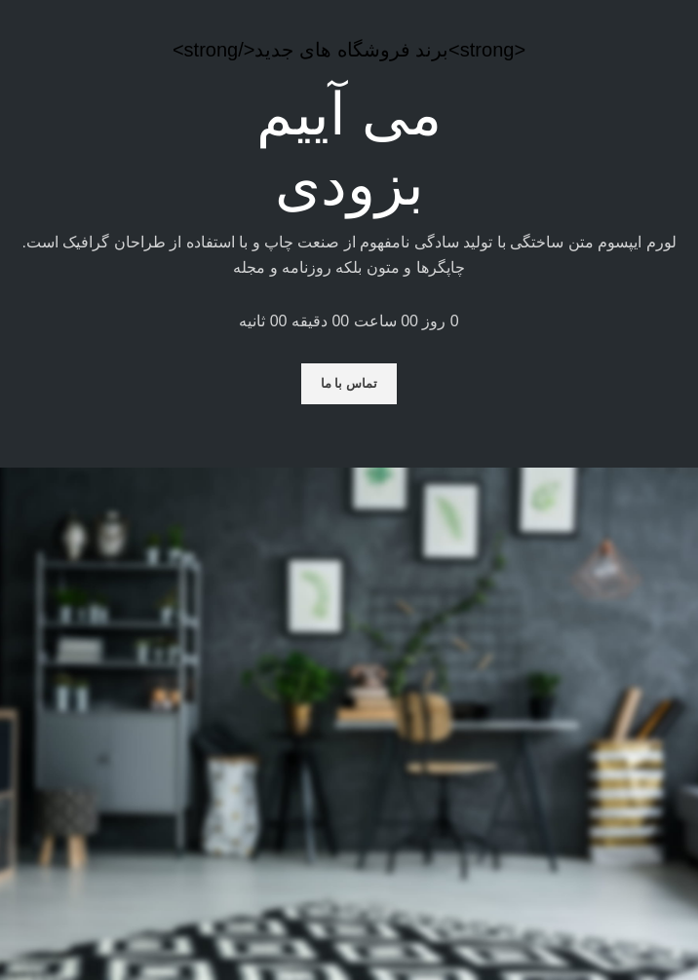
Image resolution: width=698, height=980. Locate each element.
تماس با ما (349, 383)
